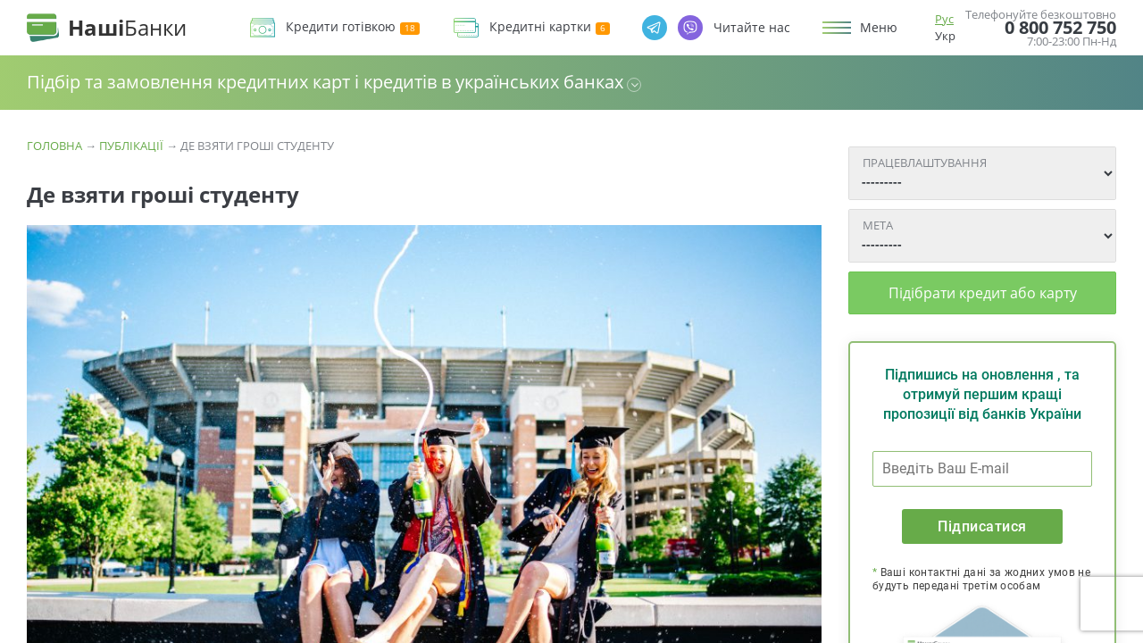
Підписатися (982, 526)
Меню (878, 27)
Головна (54, 146)
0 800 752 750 (1060, 28)
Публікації (131, 146)
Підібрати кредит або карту (983, 293)
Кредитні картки (549, 27)
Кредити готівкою (353, 27)
